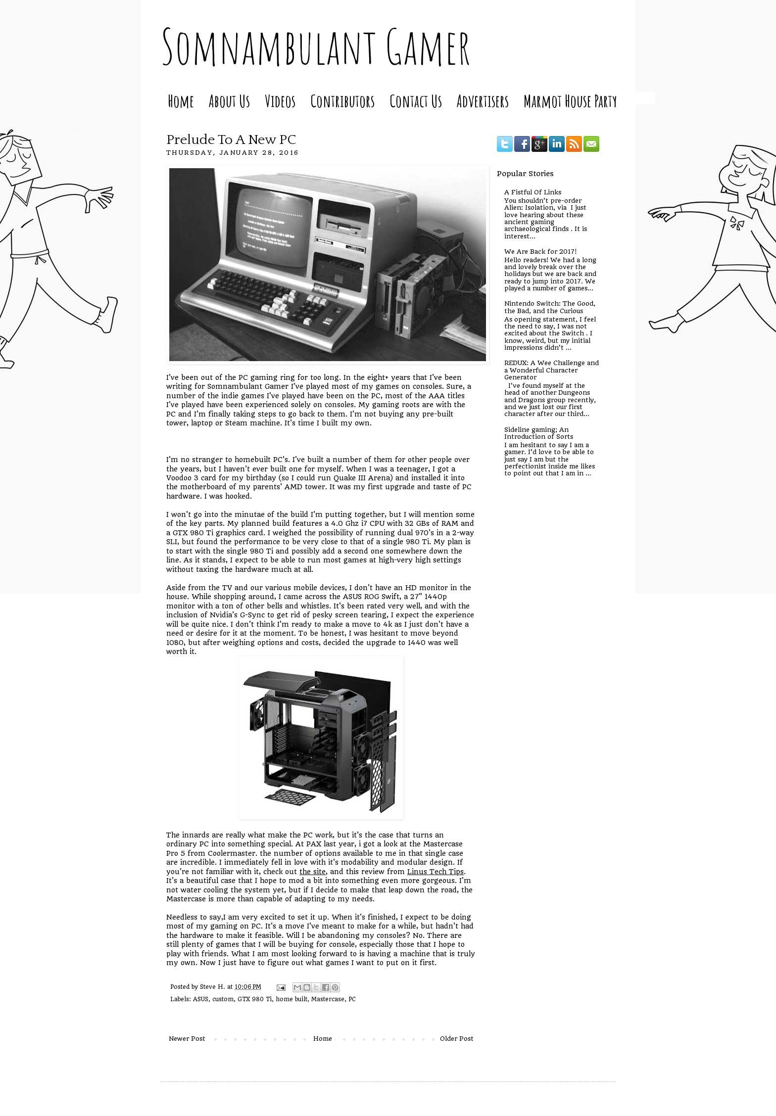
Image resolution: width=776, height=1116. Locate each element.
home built (291, 999)
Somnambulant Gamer (315, 46)
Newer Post (187, 1038)
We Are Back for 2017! (540, 251)
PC (352, 999)
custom (223, 999)
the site (312, 872)
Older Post (457, 1038)
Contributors (342, 100)
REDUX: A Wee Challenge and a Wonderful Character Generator (551, 370)
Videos (280, 100)
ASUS (200, 999)
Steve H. (213, 986)
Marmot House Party (570, 100)
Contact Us (415, 100)
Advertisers (483, 100)
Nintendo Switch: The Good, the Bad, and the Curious (549, 307)
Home (181, 100)
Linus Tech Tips (435, 872)
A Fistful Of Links (532, 192)
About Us (229, 100)
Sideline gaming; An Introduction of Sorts (538, 433)
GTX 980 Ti (255, 999)
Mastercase (327, 999)
